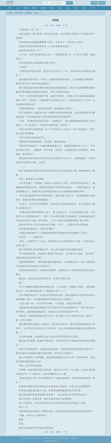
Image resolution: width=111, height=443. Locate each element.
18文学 (10, 3)
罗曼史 (51, 8)
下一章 (65, 25)
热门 (18, 8)
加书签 (58, 25)
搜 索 (69, 3)
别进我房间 (28, 13)
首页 (9, 8)
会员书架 (94, 3)
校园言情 (26, 8)
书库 (93, 8)
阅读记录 (102, 3)
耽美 (59, 8)
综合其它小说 (18, 13)
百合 (68, 8)
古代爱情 (43, 8)
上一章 (46, 25)
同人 (76, 8)
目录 (52, 25)
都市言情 (35, 8)
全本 (84, 8)
